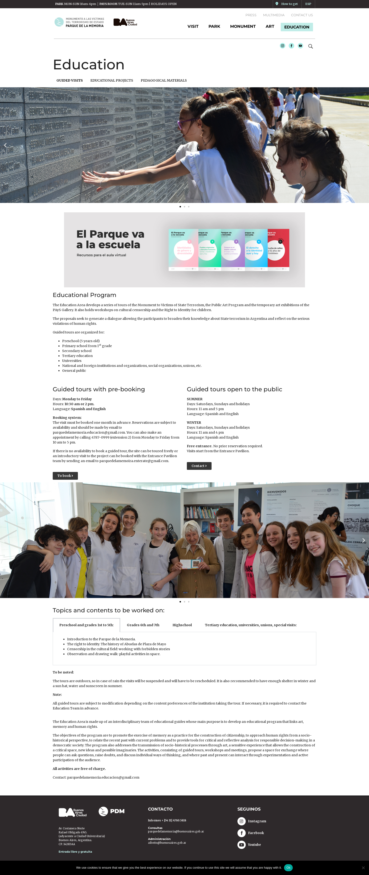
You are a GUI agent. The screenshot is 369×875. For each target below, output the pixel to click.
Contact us (302, 15)
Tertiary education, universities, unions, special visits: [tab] (251, 625)
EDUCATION (296, 27)
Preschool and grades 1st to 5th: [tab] (86, 625)
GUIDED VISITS (69, 80)
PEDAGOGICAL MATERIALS (164, 80)
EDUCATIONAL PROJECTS (111, 80)
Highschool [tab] (182, 625)
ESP (308, 4)
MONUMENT (243, 26)
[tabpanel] (184, 648)
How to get (289, 4)
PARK (214, 26)
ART (270, 26)
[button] (5, 145)
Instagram (281, 47)
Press (251, 15)
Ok (288, 867)
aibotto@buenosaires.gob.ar (167, 842)
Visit (193, 26)
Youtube (299, 47)
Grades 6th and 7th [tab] (143, 625)
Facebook (290, 47)
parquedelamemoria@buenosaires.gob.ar (176, 831)
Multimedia (274, 15)
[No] (363, 867)
